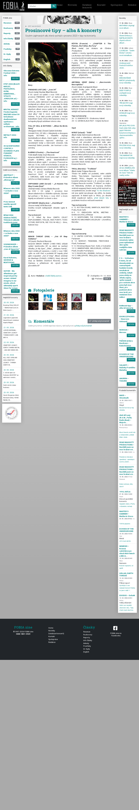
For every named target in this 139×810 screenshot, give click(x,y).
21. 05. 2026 (9, 315)
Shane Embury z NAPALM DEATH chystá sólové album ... (126, 38)
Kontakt (101, 4)
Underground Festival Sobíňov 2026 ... (126, 64)
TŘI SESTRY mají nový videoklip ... (126, 103)
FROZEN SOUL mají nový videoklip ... (127, 145)
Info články (87, 640)
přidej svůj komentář (99, 321)
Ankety (86, 643)
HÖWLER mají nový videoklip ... (127, 113)
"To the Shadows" (103, 190)
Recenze (86, 632)
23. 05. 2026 (9, 355)
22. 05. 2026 (9, 342)
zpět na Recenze (33, 26)
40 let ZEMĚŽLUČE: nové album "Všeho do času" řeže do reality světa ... (127, 170)
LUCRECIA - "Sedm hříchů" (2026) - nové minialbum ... (126, 51)
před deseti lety (101, 198)
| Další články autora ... (54, 276)
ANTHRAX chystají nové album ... (126, 25)
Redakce (51, 642)
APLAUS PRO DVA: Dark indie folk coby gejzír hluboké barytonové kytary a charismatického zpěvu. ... (127, 129)
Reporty (86, 637)
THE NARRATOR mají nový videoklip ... (127, 156)
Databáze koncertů (87, 6)
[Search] (42, 6)
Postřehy (87, 646)
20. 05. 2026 (9, 302)
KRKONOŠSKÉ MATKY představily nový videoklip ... (127, 78)
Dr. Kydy (86, 649)
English (86, 652)
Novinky (72, 4)
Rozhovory (87, 634)
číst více (15, 78)
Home (60, 4)
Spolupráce (117, 4)
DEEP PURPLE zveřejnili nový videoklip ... (125, 91)
